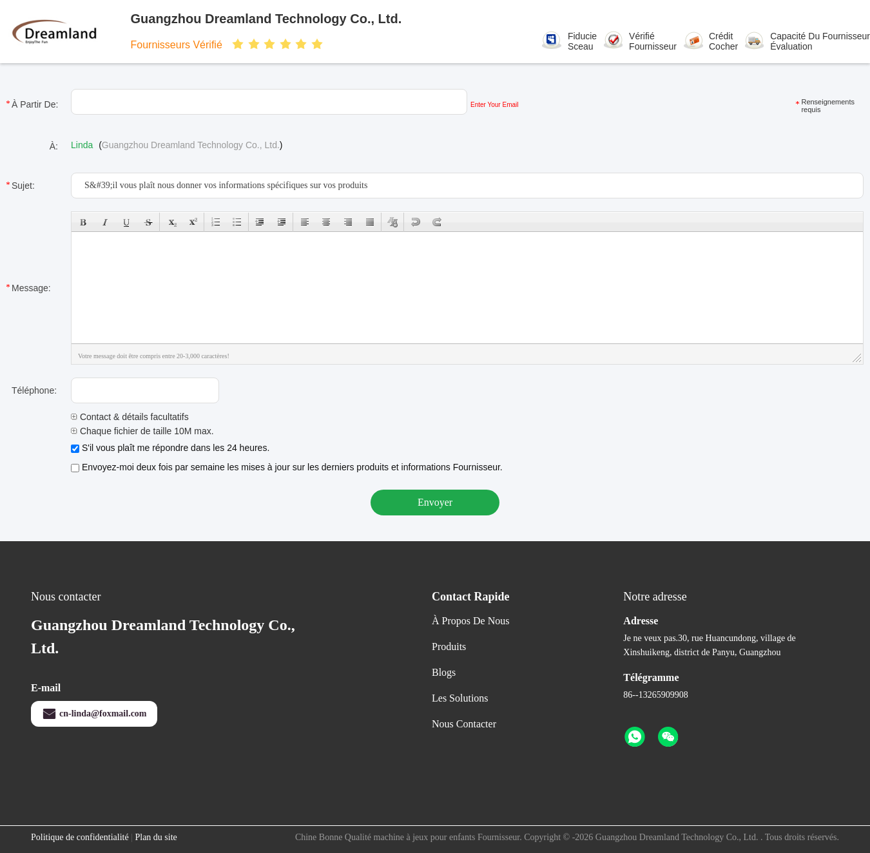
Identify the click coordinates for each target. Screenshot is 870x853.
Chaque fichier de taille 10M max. (142, 431)
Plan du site (156, 837)
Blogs (444, 672)
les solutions (460, 698)
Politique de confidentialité (80, 837)
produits (449, 646)
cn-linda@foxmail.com (94, 714)
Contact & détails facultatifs (130, 417)
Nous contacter (464, 723)
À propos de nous (470, 620)
